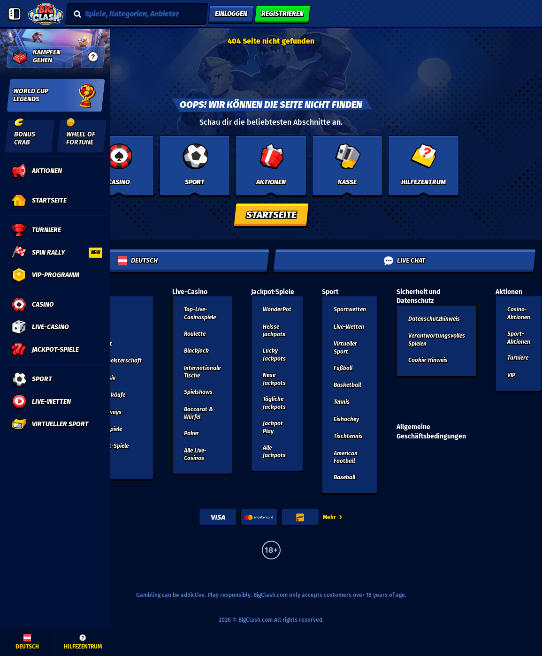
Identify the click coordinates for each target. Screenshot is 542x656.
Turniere (517, 357)
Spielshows (198, 392)
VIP (511, 375)
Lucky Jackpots (274, 354)
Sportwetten (350, 309)
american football (346, 457)
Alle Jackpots (274, 452)
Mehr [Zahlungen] (333, 517)
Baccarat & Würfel (198, 413)
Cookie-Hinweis (428, 360)
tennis (342, 402)
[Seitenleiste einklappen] (15, 14)
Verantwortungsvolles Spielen (436, 339)
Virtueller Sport (345, 347)
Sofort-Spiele (112, 446)
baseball (344, 477)
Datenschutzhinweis (434, 319)
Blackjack (196, 350)
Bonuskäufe (110, 395)
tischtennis (348, 436)
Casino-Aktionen (518, 313)
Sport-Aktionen (518, 338)
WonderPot (277, 309)
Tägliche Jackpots (274, 403)
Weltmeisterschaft (118, 360)
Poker (191, 433)
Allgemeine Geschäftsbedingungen (431, 431)
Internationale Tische (202, 372)
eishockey (346, 419)
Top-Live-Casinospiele (200, 313)
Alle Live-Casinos (195, 454)
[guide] (93, 57)
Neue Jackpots (274, 379)
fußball (343, 368)
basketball (347, 385)
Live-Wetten (349, 327)
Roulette (195, 334)
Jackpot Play (273, 427)
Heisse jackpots (274, 331)
